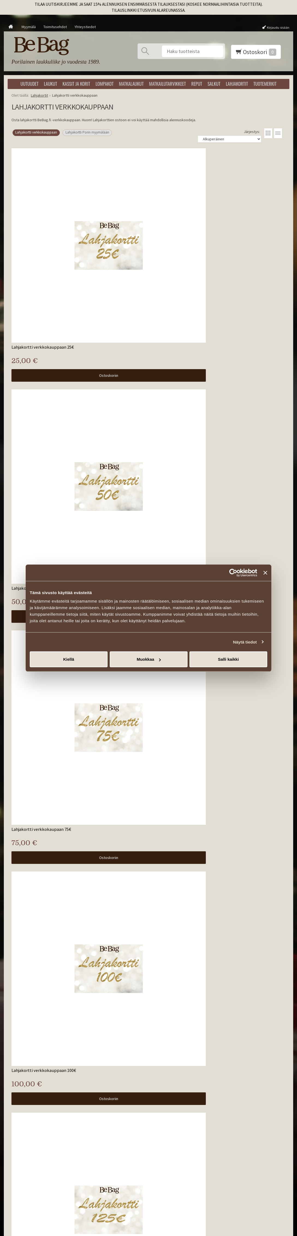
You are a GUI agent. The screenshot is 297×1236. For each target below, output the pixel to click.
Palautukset (93, 1141)
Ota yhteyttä (94, 1128)
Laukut (50, 83)
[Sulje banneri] (265, 572)
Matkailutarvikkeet (167, 83)
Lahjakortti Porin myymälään (87, 132)
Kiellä (68, 659)
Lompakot (105, 83)
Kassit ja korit (76, 83)
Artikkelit (91, 1115)
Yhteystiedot (85, 26)
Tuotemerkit (265, 83)
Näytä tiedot (245, 641)
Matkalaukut (131, 83)
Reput (196, 83)
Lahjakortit (237, 83)
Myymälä (29, 26)
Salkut (213, 83)
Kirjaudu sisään (278, 27)
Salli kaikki (228, 659)
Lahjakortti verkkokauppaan (36, 132)
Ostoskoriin (54, 267)
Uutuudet (29, 83)
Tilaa (159, 1152)
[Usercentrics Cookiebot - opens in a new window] (233, 572)
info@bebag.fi (239, 1152)
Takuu (88, 1147)
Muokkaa (149, 659)
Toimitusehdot (55, 26)
